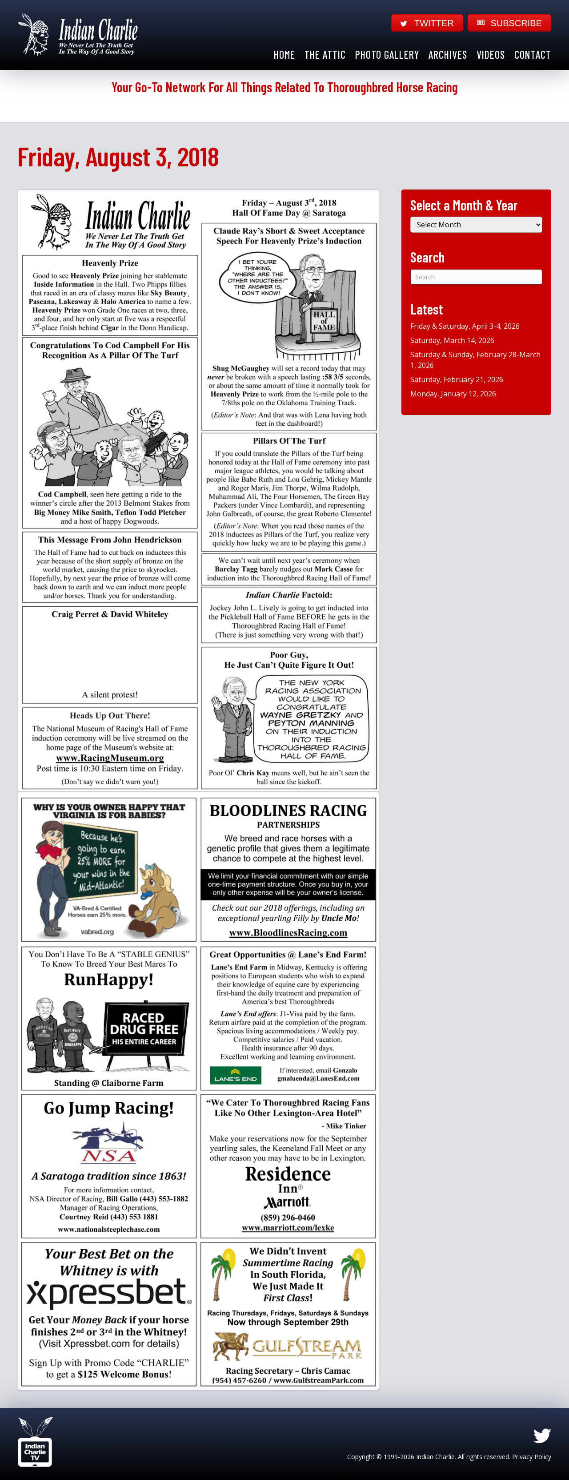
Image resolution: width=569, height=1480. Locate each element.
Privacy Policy (531, 1456)
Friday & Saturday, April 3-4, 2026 (465, 326)
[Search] (476, 277)
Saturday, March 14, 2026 (452, 340)
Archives (448, 54)
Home (284, 54)
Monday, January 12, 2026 (453, 394)
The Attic (325, 54)
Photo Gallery (387, 54)
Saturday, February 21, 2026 (456, 379)
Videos (491, 54)
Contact (532, 54)
